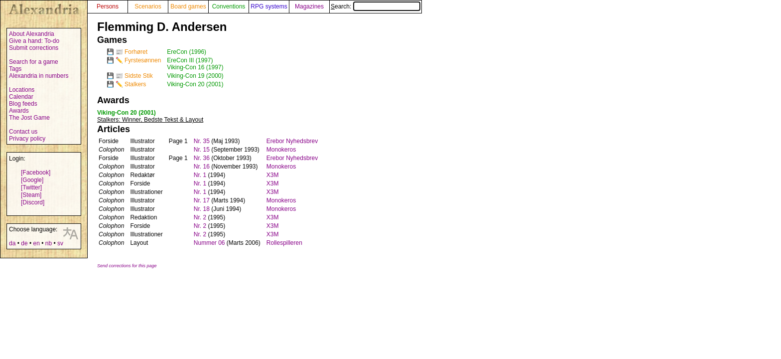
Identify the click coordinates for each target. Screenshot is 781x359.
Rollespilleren (284, 242)
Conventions (229, 6)
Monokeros (281, 149)
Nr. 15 (202, 149)
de (24, 243)
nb (48, 243)
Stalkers (135, 84)
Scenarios (147, 6)
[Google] (32, 180)
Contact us (23, 131)
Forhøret (136, 51)
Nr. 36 (202, 158)
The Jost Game (29, 117)
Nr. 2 (200, 217)
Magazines (309, 6)
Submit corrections (33, 47)
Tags (15, 68)
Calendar (21, 96)
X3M (272, 175)
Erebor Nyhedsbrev (292, 141)
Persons (108, 6)
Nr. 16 (202, 166)
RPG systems (269, 6)
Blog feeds (23, 103)
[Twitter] (31, 187)
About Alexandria (31, 33)
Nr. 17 (202, 200)
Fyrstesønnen (143, 60)
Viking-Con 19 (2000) (195, 75)
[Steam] (31, 194)
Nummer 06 (209, 242)
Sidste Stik (139, 75)
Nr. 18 (202, 208)
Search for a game (33, 61)
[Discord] (32, 202)
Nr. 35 (202, 141)
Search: (375, 6)
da (12, 243)
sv (60, 243)
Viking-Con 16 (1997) (195, 67)
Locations (21, 89)
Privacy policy (27, 138)
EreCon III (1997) (190, 60)
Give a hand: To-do (34, 40)
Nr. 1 (200, 175)
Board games (188, 6)
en (36, 243)
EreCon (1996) (186, 51)
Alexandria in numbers (38, 75)
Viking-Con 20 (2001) (195, 84)
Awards (19, 110)
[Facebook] (35, 172)
